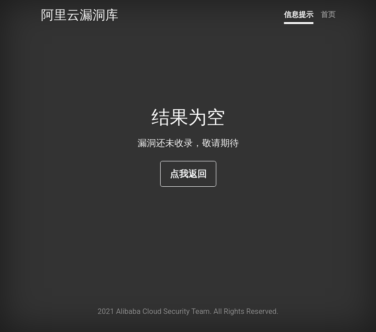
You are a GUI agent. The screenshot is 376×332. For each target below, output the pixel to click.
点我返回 (188, 173)
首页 (328, 14)
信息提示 (298, 14)
